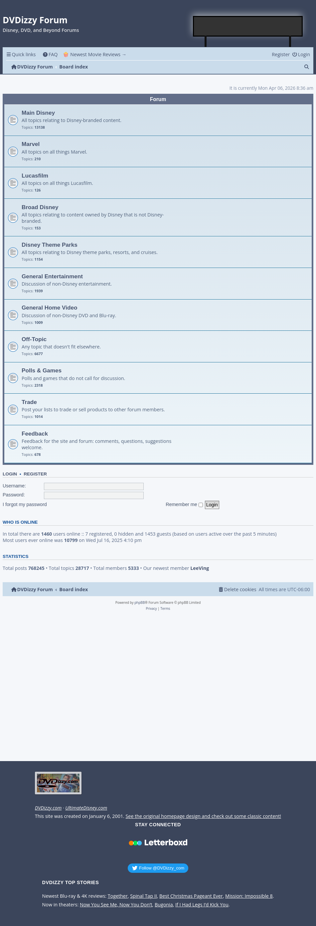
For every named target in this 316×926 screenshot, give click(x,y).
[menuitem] (50, 54)
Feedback (35, 433)
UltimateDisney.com (86, 808)
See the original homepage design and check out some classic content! (203, 816)
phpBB (139, 602)
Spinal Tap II (143, 896)
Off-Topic (34, 339)
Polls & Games (42, 370)
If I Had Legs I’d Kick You (202, 905)
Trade (29, 402)
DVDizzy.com (48, 808)
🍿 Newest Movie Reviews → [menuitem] (94, 54)
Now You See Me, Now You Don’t (116, 905)
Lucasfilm (35, 175)
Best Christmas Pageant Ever (191, 896)
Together (118, 896)
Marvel (31, 144)
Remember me (184, 504)
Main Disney (38, 112)
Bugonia (164, 905)
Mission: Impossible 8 (249, 896)
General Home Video (50, 307)
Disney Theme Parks (50, 244)
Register (35, 473)
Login (10, 473)
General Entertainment (52, 276)
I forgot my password (25, 504)
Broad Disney (40, 207)
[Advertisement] (248, 26)
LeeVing (199, 568)
